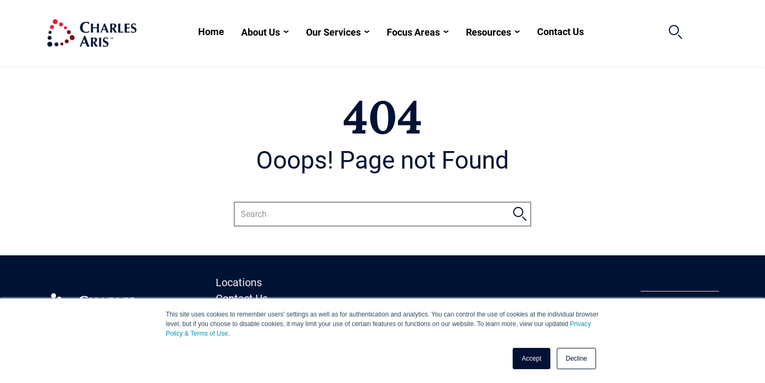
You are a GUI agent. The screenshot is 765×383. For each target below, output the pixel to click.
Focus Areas (413, 32)
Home (211, 31)
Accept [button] (531, 358)
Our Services (333, 32)
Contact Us (560, 31)
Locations (239, 282)
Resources (488, 32)
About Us (260, 32)
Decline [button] (576, 358)
